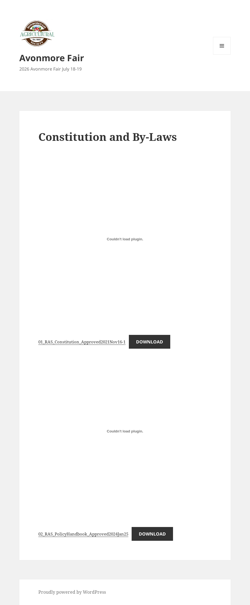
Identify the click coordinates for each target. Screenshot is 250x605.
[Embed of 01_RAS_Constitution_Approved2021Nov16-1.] (124, 239)
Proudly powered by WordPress (72, 592)
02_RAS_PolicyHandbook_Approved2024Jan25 (83, 534)
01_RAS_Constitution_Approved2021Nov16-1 (82, 342)
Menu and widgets (222, 54)
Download (149, 342)
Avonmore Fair (51, 58)
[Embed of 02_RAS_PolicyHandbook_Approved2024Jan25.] (124, 431)
